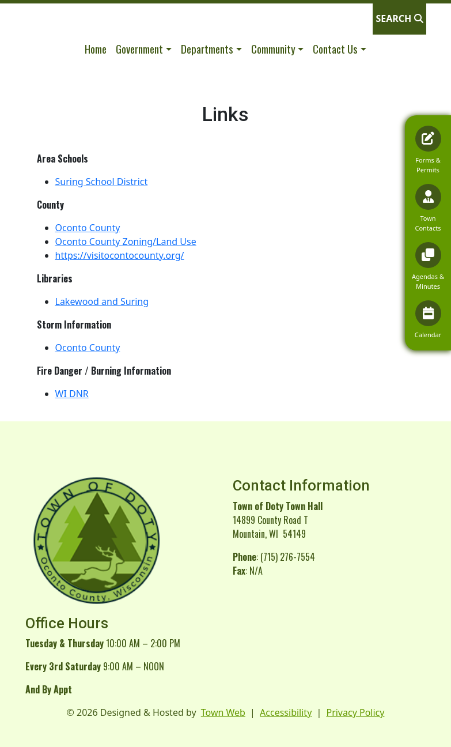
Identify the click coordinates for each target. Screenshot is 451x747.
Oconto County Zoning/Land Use (125, 241)
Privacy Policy (355, 712)
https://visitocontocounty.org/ (119, 255)
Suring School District (101, 181)
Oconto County (87, 227)
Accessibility (286, 712)
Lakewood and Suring (102, 301)
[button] (143, 49)
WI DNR (72, 393)
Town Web (223, 712)
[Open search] (399, 18)
